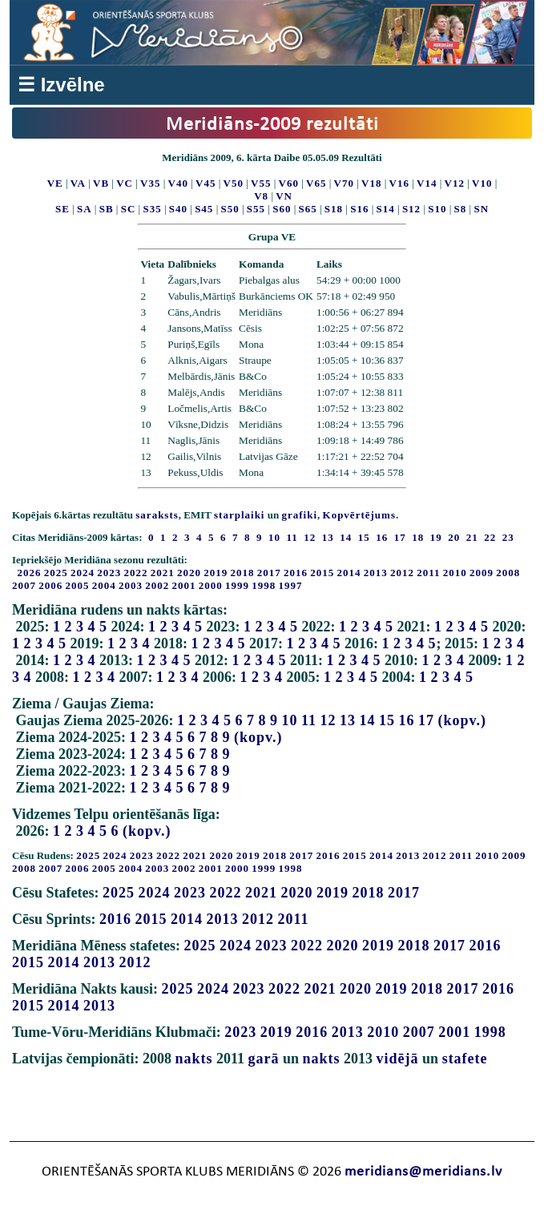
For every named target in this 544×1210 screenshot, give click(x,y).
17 (426, 720)
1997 (291, 585)
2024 (83, 573)
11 (308, 720)
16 (407, 720)
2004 (104, 585)
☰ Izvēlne (61, 84)
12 (328, 720)
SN (481, 209)
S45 (204, 209)
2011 (428, 573)
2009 (481, 573)
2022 (136, 573)
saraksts (157, 515)
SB (106, 209)
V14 (427, 183)
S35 (152, 209)
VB (101, 183)
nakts (193, 1059)
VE (55, 183)
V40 (178, 183)
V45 (205, 183)
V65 (316, 183)
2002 (157, 585)
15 (387, 720)
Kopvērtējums (359, 515)
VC (124, 183)
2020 (189, 573)
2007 (24, 585)
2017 (269, 573)
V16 (399, 183)
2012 (402, 573)
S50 (229, 209)
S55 (256, 209)
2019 (215, 573)
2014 (349, 573)
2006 (50, 585)
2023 (109, 573)
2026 (30, 573)
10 (290, 720)
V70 (344, 183)
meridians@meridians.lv (423, 1172)
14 (368, 720)
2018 (243, 573)
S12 (411, 209)
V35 (150, 183)
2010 (455, 573)
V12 (455, 183)
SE (62, 209)
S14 (386, 209)
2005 (78, 585)
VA (78, 183)
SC (128, 209)
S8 (460, 209)
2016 (296, 573)
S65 (308, 209)
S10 (437, 209)
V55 (261, 183)
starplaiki (239, 515)
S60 (281, 209)
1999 (237, 585)
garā (264, 1059)
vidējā (398, 1059)
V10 (482, 183)
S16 (359, 209)
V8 (261, 196)
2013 (376, 573)
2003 (131, 585)
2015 (322, 573)
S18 (333, 209)
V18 (371, 183)
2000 (211, 585)
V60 (289, 183)
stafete (465, 1059)
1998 (264, 585)
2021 (163, 573)
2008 (508, 573)
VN (284, 196)
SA (84, 209)
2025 (56, 573)
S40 (178, 209)
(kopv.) (462, 720)
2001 (184, 585)
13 (348, 720)
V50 (234, 183)
